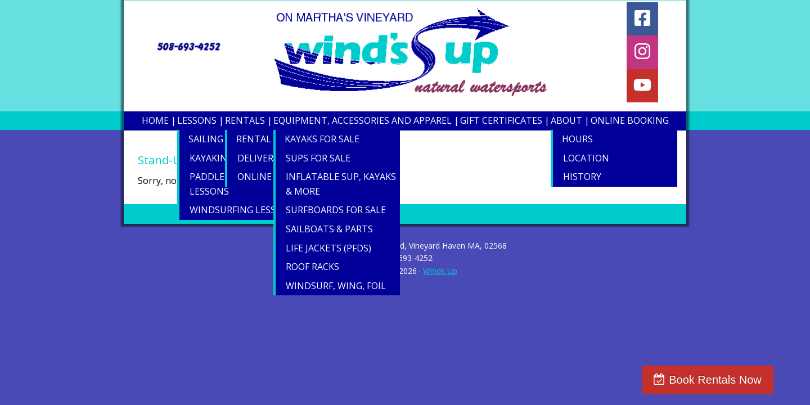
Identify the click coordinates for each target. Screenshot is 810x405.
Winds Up (440, 271)
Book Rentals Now (740, 380)
